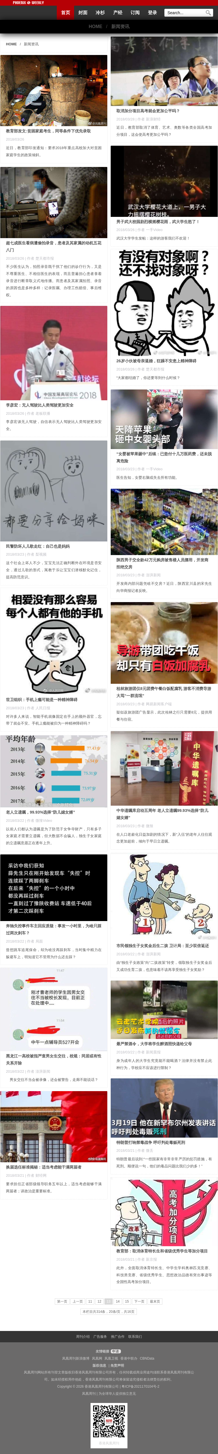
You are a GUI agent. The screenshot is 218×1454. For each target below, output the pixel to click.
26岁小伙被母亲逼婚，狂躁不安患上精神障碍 (156, 361)
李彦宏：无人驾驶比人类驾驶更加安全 (40, 405)
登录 (152, 12)
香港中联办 (128, 1358)
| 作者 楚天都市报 (39, 258)
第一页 (62, 1301)
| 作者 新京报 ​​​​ (147, 1259)
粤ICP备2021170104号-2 (140, 1387)
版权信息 (99, 1366)
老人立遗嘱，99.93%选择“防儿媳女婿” (40, 812)
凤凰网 (97, 1358)
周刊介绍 (83, 1337)
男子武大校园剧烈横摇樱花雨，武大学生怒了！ (158, 221)
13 (108, 1301)
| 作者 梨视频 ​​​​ (36, 554)
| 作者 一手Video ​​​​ (150, 230)
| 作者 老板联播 (37, 413)
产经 (117, 12)
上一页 (78, 1301)
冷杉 (100, 12)
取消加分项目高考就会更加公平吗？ (148, 111)
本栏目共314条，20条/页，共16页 (108, 1312)
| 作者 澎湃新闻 (148, 575)
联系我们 (135, 1337)
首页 (65, 12)
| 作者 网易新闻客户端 (154, 704)
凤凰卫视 (111, 1358)
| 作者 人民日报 (37, 708)
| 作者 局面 (34, 941)
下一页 (139, 1301)
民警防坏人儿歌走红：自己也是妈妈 (38, 546)
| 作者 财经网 (36, 1175)
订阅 (135, 12)
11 (90, 1301)
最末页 (155, 1301)
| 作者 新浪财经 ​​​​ (149, 119)
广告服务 (100, 1337)
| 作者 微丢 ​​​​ (145, 1150)
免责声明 (117, 1366)
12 (99, 1301)
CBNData (147, 1358)
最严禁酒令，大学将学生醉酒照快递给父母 (154, 1044)
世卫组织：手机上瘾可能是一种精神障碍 (41, 699)
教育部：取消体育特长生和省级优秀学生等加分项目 (162, 1251)
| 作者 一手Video (149, 469)
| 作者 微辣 (144, 826)
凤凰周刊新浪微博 (75, 1358)
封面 (82, 12)
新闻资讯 (120, 26)
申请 (115, 1351)
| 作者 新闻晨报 (148, 1052)
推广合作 (118, 1337)
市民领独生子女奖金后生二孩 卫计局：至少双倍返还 (162, 945)
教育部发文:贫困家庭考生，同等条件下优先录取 (48, 131)
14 (118, 1301)
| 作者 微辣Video (38, 820)
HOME (95, 26)
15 (127, 1301)
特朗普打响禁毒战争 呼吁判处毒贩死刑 (150, 1142)
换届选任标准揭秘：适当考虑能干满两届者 (43, 1167)
